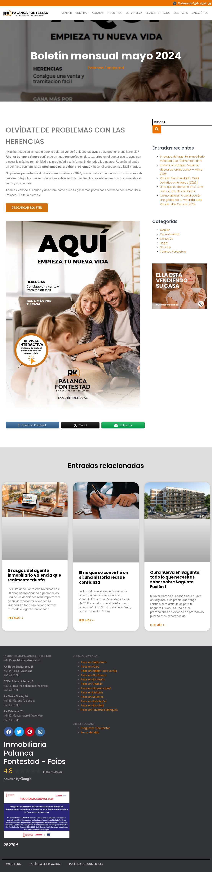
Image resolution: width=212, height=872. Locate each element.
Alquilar (98, 13)
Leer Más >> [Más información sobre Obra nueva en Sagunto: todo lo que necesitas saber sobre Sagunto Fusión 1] (158, 625)
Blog (166, 13)
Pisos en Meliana (92, 692)
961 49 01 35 (11, 675)
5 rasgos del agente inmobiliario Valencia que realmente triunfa (34, 575)
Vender (67, 13)
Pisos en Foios (90, 667)
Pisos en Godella (92, 684)
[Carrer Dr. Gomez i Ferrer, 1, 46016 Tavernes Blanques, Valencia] (175, 713)
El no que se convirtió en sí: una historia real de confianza (103, 577)
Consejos (166, 239)
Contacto (181, 13)
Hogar (164, 243)
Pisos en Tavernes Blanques (99, 710)
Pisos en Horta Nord (94, 662)
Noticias (165, 247)
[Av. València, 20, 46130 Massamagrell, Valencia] (175, 797)
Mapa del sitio (90, 732)
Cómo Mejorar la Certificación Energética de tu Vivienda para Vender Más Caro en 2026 (181, 200)
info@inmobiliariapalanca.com (22, 660)
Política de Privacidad (45, 863)
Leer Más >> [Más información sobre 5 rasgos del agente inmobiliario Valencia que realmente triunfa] (15, 618)
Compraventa (169, 234)
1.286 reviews (52, 772)
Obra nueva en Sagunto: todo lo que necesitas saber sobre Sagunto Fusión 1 (175, 580)
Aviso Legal (14, 863)
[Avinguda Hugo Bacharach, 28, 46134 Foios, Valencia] (175, 671)
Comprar (81, 13)
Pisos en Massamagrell (96, 688)
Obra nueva (134, 13)
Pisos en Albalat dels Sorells (99, 671)
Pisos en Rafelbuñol (94, 701)
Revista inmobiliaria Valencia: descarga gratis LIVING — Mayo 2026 (181, 169)
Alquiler (165, 230)
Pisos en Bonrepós (93, 679)
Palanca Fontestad (106, 68)
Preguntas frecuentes (95, 728)
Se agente (153, 13)
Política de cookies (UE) (86, 863)
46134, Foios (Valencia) (18, 670)
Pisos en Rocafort (92, 705)
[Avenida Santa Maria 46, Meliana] (175, 755)
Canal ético (200, 13)
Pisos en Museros (92, 697)
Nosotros (115, 13)
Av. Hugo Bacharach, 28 (18, 666)
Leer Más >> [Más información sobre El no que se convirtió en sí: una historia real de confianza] (87, 620)
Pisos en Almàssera (93, 675)
